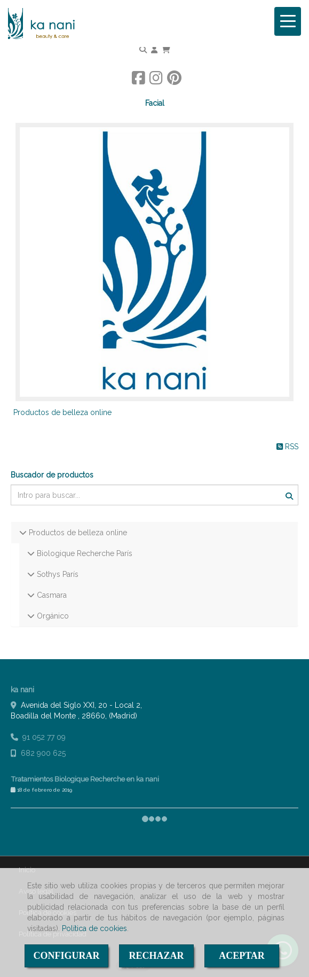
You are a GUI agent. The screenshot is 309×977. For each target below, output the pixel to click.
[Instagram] (156, 80)
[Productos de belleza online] (154, 262)
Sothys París (56, 574)
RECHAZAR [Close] (156, 955)
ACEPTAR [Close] (242, 955)
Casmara (51, 595)
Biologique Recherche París (83, 553)
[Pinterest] (174, 80)
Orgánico (52, 616)
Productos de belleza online (62, 412)
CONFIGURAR (67, 955)
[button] (154, 49)
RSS (287, 446)
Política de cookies (94, 928)
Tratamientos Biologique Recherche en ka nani (85, 779)
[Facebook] (138, 80)
